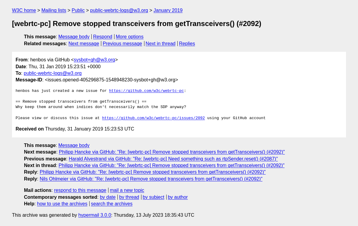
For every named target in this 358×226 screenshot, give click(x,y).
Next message (84, 43)
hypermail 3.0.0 (94, 215)
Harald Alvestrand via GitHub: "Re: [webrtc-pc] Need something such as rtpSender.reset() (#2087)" (173, 158)
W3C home (24, 10)
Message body (74, 36)
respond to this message (80, 190)
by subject (153, 197)
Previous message (122, 43)
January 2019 (168, 10)
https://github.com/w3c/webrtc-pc (146, 91)
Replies (187, 43)
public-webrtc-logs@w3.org (119, 10)
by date (107, 197)
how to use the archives (62, 203)
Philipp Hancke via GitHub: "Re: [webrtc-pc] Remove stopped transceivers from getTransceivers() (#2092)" (172, 151)
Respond (102, 36)
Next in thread (161, 43)
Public (78, 10)
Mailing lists (53, 10)
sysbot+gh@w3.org (94, 59)
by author (178, 197)
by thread (129, 197)
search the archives (112, 203)
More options (130, 36)
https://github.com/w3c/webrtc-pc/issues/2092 (153, 118)
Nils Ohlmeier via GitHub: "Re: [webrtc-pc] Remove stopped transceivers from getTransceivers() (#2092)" (151, 178)
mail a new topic (127, 190)
